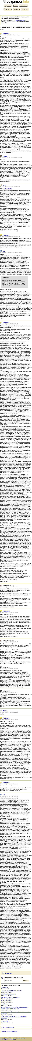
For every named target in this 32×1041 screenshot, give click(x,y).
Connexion (25, 9)
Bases (2, 29)
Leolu (4, 185)
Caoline (5, 156)
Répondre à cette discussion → (9, 1031)
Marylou (5, 710)
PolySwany (6, 33)
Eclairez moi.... (5, 1021)
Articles (15, 6)
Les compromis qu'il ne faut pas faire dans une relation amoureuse (16, 1012)
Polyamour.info (16, 2)
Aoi (4, 251)
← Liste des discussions (7, 1027)
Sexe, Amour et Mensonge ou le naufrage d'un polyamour (13, 1017)
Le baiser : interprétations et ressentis (11, 990)
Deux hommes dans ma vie (8, 994)
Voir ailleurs (12, 1039)
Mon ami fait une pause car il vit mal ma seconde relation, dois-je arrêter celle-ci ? (14, 1008)
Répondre (8, 973)
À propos (4, 1039)
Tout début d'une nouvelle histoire (10, 997)
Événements (8, 9)
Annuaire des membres (19, 1038)
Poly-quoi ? (8, 6)
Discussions (23, 6)
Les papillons (4, 987)
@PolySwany (8, 188)
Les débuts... (4, 1004)
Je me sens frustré (6, 1000)
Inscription (16, 9)
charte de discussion (20, 20)
